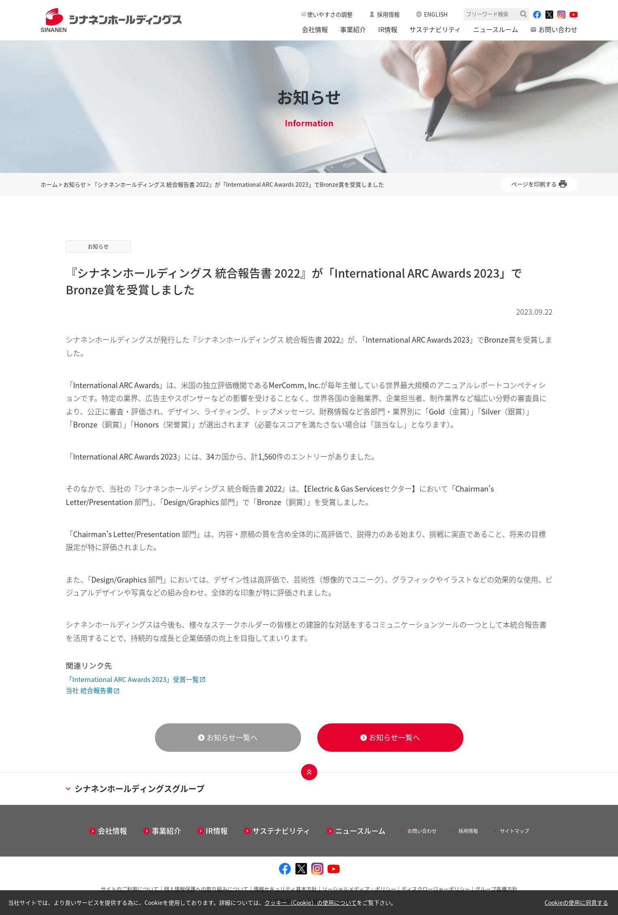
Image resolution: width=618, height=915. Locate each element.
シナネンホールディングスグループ (135, 788)
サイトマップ (514, 831)
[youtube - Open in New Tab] (573, 14)
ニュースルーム (495, 29)
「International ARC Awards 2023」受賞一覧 (132, 679)
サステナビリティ (435, 29)
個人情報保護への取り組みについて (206, 889)
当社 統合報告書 (89, 690)
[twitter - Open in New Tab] (549, 14)
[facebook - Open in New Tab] (537, 15)
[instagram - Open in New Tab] (561, 15)
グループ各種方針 (496, 889)
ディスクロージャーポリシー (435, 889)
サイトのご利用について (130, 889)
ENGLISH (436, 14)
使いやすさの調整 (330, 14)
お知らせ (74, 184)
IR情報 (387, 29)
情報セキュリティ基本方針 (285, 889)
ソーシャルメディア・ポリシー (359, 889)
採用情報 (388, 14)
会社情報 (315, 29)
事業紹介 (353, 29)
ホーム (49, 184)
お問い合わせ (557, 29)
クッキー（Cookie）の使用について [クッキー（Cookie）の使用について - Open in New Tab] (311, 902)
